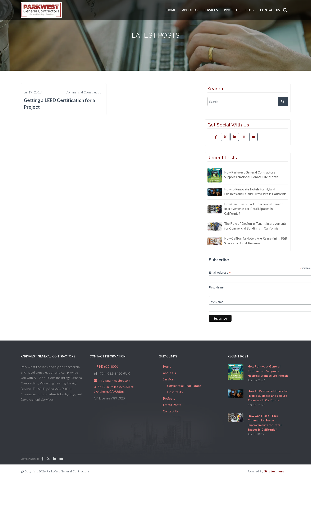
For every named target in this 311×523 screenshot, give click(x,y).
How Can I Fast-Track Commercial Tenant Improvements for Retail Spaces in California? (253, 208)
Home (171, 10)
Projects (231, 10)
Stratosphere (274, 471)
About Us (190, 10)
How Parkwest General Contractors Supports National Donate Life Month (251, 174)
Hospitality (175, 392)
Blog (250, 10)
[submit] (283, 101)
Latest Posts (172, 405)
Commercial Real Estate (184, 386)
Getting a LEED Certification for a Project (59, 103)
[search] (247, 101)
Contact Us (270, 10)
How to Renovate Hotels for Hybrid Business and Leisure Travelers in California (255, 191)
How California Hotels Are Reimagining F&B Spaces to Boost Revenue (255, 240)
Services (211, 10)
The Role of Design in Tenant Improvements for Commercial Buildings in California (255, 226)
